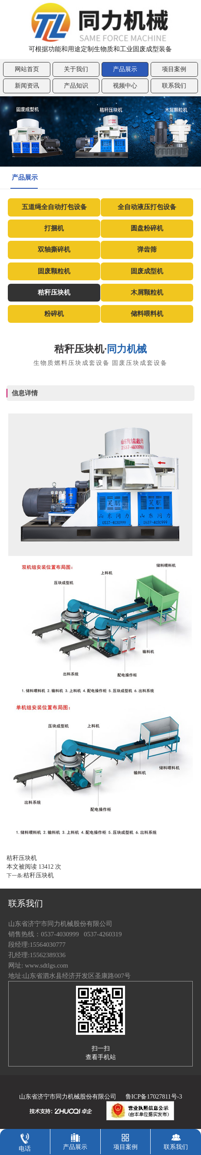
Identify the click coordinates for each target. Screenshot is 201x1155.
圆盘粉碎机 (147, 228)
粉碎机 (54, 313)
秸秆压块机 (54, 292)
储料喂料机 (147, 313)
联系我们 (174, 85)
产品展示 (125, 69)
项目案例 (174, 69)
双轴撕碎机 (54, 249)
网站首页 (27, 69)
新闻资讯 (27, 85)
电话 (25, 1140)
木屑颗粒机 (147, 292)
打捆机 (54, 228)
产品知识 (76, 85)
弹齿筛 (147, 249)
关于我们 (76, 69)
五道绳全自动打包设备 (54, 206)
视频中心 (125, 85)
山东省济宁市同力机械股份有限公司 (67, 1096)
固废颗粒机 (54, 271)
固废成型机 (147, 271)
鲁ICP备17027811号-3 (153, 1096)
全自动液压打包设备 (147, 206)
